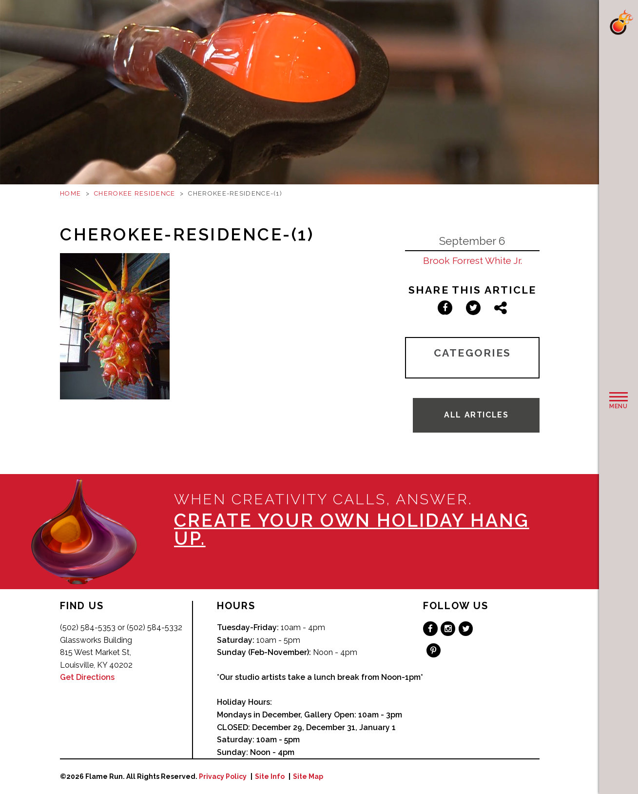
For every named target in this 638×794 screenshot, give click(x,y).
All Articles (476, 414)
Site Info (270, 776)
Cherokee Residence (134, 193)
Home (70, 193)
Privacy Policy (223, 776)
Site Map (308, 776)
